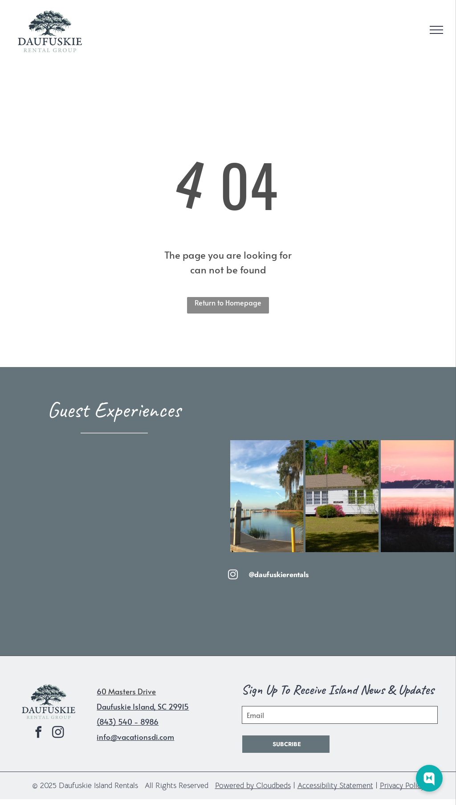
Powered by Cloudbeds (253, 785)
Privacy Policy (402, 785)
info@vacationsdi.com (135, 736)
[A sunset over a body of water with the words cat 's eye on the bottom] (417, 496)
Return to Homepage (228, 302)
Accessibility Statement (335, 785)
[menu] (436, 29)
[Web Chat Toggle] (429, 778)
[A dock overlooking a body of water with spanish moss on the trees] (266, 496)
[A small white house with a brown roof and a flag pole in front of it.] (342, 496)
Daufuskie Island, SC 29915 (143, 706)
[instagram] (58, 733)
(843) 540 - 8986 (128, 721)
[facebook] (39, 733)
